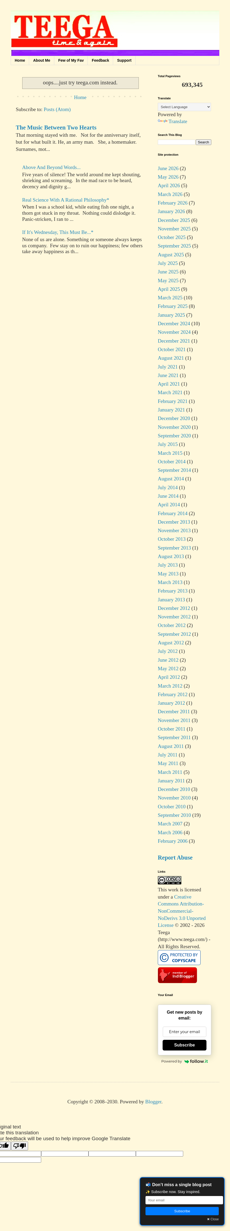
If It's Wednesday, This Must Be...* (57, 232)
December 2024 (174, 323)
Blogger (153, 1101)
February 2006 (172, 841)
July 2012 (168, 651)
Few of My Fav (71, 60)
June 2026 (168, 168)
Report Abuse (175, 857)
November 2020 (174, 427)
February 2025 (172, 306)
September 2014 (174, 470)
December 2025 (174, 220)
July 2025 (168, 263)
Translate (172, 121)
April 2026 (169, 185)
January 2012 (171, 703)
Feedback (100, 60)
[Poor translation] (19, 1146)
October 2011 (171, 729)
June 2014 (168, 496)
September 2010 (174, 815)
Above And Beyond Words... (51, 167)
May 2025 (168, 280)
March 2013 (170, 582)
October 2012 (172, 625)
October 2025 (172, 237)
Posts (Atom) (57, 109)
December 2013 (174, 522)
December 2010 (174, 789)
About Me (41, 60)
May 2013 (168, 574)
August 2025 (171, 254)
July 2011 (168, 755)
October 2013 (172, 539)
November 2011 (174, 720)
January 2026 (171, 211)
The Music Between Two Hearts (56, 127)
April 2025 (169, 289)
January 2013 (171, 599)
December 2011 (174, 711)
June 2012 (168, 660)
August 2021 (171, 358)
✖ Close (213, 1219)
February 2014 (172, 513)
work (173, 889)
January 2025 (171, 315)
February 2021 (172, 401)
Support (124, 60)
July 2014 (168, 487)
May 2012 (168, 668)
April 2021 (169, 384)
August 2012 (171, 642)
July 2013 (168, 565)
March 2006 (170, 832)
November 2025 (174, 229)
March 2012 (170, 686)
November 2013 (174, 530)
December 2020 (174, 418)
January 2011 (171, 780)
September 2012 (174, 634)
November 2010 (174, 798)
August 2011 (171, 746)
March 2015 (170, 453)
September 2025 (174, 246)
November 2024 (174, 332)
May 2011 (168, 763)
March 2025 (170, 297)
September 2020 (174, 435)
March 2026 (170, 194)
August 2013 (171, 556)
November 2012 (174, 617)
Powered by (184, 1061)
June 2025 (168, 272)
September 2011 (174, 737)
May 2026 (168, 177)
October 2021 (172, 349)
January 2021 (171, 410)
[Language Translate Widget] (184, 107)
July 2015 (168, 444)
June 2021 (168, 375)
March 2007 (170, 823)
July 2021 (168, 367)
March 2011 (170, 772)
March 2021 (170, 392)
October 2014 (172, 461)
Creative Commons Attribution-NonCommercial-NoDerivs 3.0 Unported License (182, 911)
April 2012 (169, 677)
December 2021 (174, 341)
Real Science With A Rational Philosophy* (65, 200)
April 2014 (169, 504)
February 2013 (172, 591)
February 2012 (172, 694)
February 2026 (172, 203)
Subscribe (184, 1045)
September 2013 (174, 548)
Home (20, 60)
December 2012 (174, 608)
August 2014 (171, 478)
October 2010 (172, 806)
